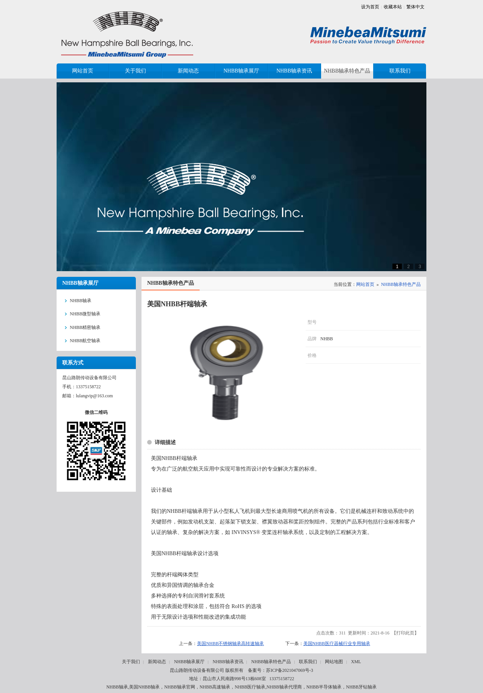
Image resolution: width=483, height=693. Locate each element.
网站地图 (334, 661)
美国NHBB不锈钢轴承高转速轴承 (230, 643)
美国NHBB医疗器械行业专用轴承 (336, 643)
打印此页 (405, 633)
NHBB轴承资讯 (227, 661)
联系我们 (308, 661)
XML (356, 661)
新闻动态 (157, 661)
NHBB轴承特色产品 (401, 284)
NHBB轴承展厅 (189, 661)
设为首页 (370, 6)
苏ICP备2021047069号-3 (289, 670)
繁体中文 (415, 6)
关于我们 (131, 661)
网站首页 (365, 284)
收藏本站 (393, 6)
